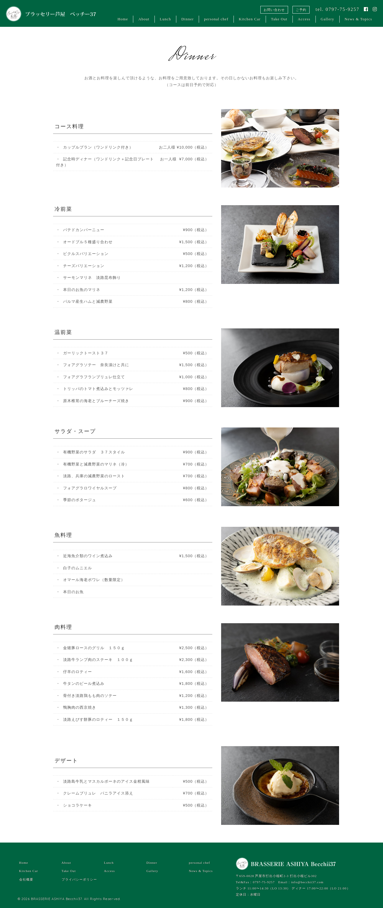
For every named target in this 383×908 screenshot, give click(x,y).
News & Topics (358, 19)
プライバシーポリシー (79, 879)
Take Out (279, 19)
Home (122, 19)
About (143, 19)
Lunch (165, 19)
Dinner (187, 19)
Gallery (327, 19)
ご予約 (301, 9)
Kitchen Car (250, 19)
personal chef (216, 19)
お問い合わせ (274, 9)
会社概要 (26, 879)
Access (304, 19)
